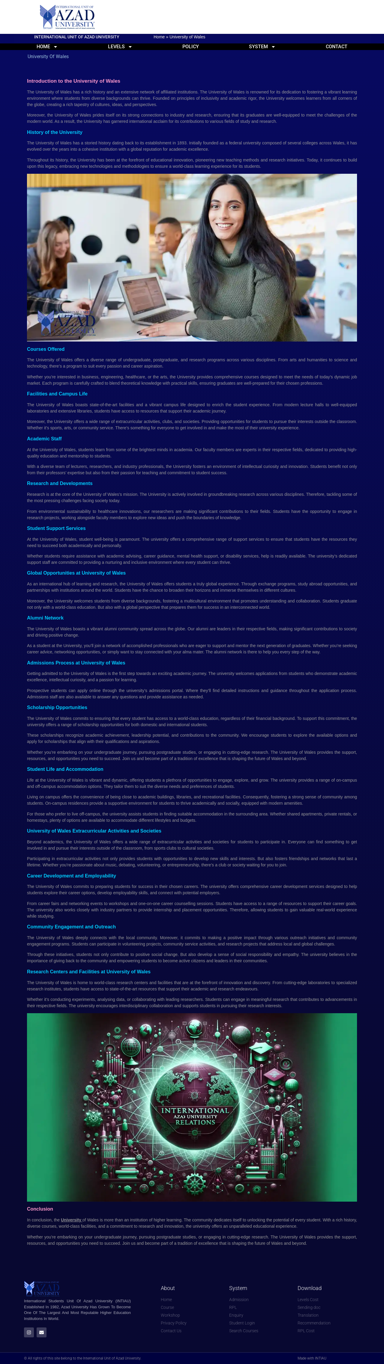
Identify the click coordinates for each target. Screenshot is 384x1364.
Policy (190, 46)
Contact (336, 46)
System (262, 46)
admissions (160, 690)
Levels (120, 46)
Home (159, 36)
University (71, 1220)
